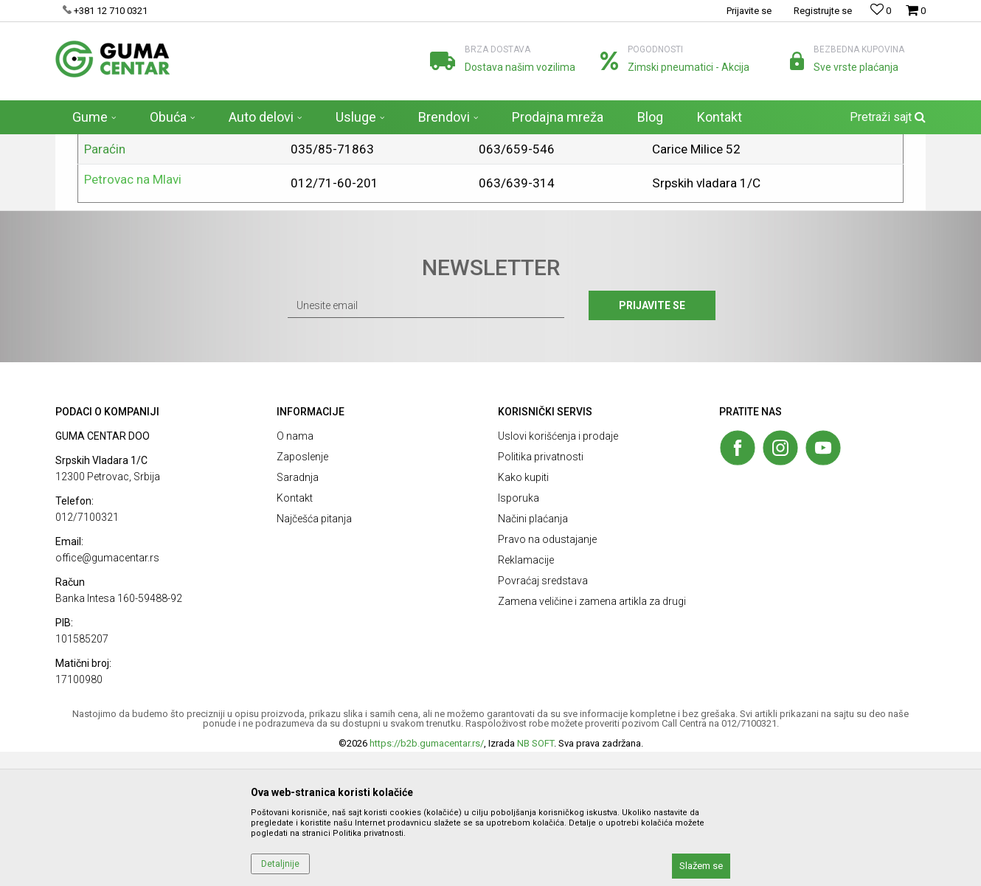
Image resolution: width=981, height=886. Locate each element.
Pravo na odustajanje (547, 673)
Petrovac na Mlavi (132, 313)
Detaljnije (280, 864)
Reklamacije (526, 694)
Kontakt (295, 632)
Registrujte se (823, 10)
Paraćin (104, 283)
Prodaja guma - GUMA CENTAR (117, 144)
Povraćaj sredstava (543, 715)
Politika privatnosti (540, 591)
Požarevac (113, 252)
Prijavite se (652, 440)
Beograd (107, 222)
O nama (295, 570)
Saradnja (298, 611)
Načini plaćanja (533, 653)
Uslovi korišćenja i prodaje (558, 570)
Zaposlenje (302, 591)
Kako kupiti (523, 611)
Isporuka (518, 632)
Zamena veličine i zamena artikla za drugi (592, 735)
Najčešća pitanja (314, 653)
